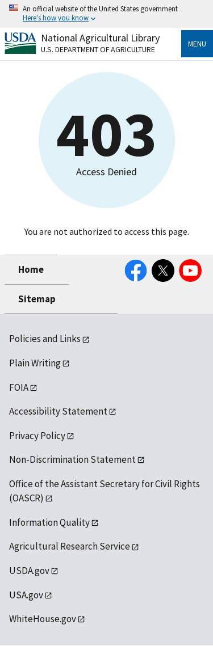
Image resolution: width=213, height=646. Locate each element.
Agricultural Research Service (69, 546)
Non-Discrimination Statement (72, 459)
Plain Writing (35, 363)
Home (31, 269)
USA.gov (26, 595)
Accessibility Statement (58, 411)
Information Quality (49, 522)
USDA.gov (29, 570)
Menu (197, 44)
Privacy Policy (37, 435)
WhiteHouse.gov (42, 619)
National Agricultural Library (100, 37)
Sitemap (37, 299)
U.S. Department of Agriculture (98, 49)
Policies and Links (45, 338)
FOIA (18, 387)
